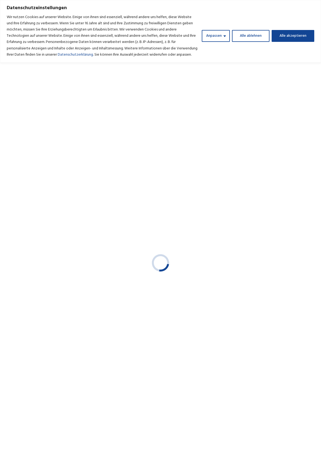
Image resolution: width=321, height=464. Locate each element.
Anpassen (214, 36)
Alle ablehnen (251, 36)
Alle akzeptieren (292, 36)
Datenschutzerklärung (75, 55)
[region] (160, 31)
